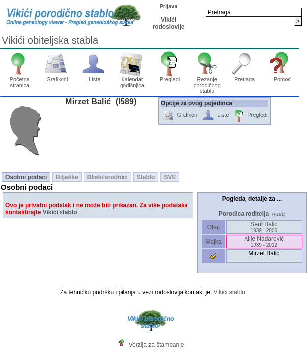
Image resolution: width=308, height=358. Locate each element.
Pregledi (170, 76)
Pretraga (245, 76)
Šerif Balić (263, 227)
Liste (95, 76)
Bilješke (67, 177)
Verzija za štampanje (156, 344)
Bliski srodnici (107, 177)
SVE (170, 177)
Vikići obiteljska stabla (50, 40)
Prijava (168, 6)
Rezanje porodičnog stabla (207, 82)
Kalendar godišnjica (132, 79)
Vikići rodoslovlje (168, 23)
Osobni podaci (26, 177)
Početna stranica (19, 79)
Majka (213, 241)
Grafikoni (57, 76)
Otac (213, 227)
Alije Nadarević (264, 241)
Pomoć (282, 76)
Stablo (146, 177)
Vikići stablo (60, 212)
